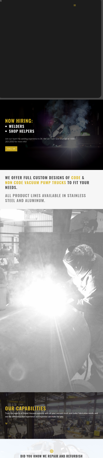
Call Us (11, 149)
